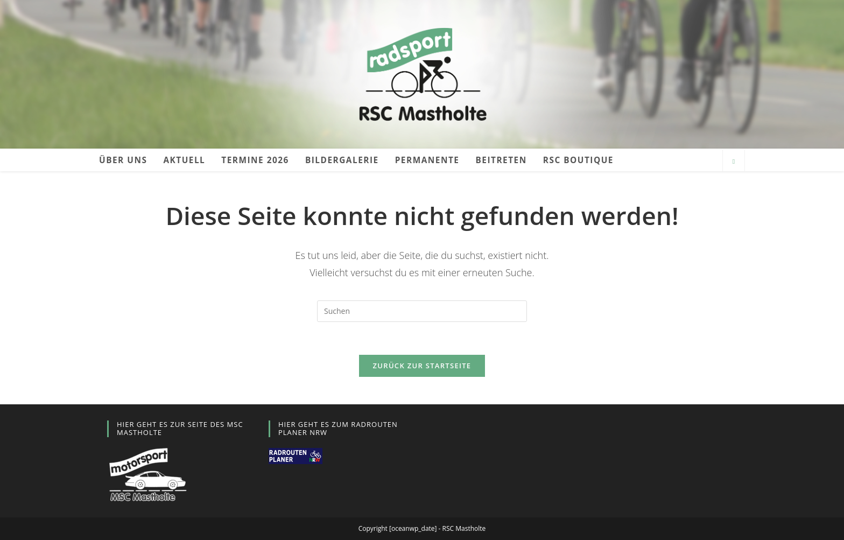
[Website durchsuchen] (733, 161)
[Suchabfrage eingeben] (422, 311)
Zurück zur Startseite (422, 365)
